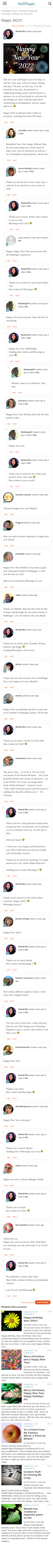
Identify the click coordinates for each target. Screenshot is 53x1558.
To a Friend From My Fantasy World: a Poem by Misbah (35, 1434)
